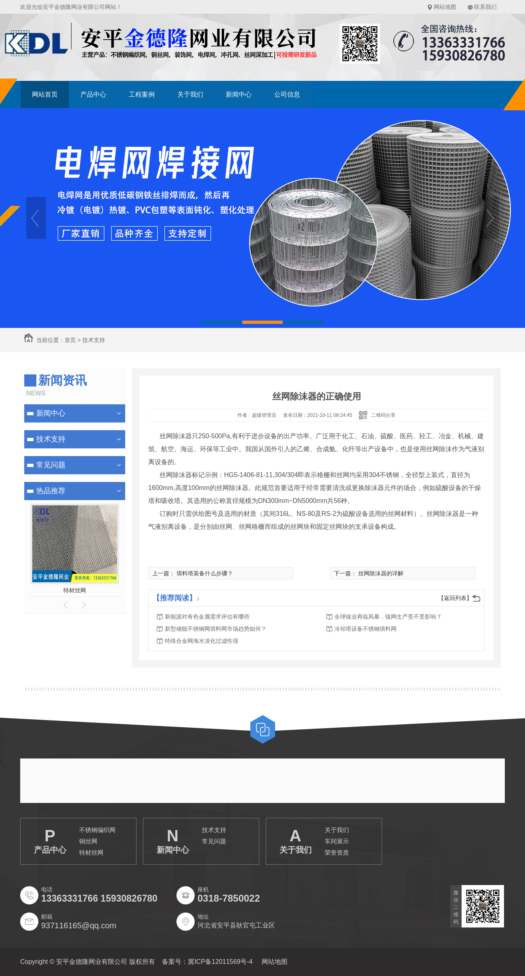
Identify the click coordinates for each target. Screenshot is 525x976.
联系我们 (485, 7)
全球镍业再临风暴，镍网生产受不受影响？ (388, 616)
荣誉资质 (337, 852)
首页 (70, 340)
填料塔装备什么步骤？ (204, 573)
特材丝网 (74, 590)
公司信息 (287, 94)
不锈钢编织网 (97, 829)
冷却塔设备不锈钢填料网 (365, 628)
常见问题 (50, 465)
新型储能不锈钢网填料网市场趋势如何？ (216, 628)
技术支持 (50, 439)
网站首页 (45, 94)
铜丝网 (88, 841)
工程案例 (142, 94)
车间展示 (337, 841)
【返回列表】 (455, 598)
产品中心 (93, 94)
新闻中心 (239, 94)
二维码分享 (383, 415)
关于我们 (190, 94)
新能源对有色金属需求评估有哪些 (207, 616)
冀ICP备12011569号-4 (220, 961)
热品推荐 (50, 491)
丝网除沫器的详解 (380, 573)
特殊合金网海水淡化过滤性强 (201, 641)
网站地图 (445, 7)
